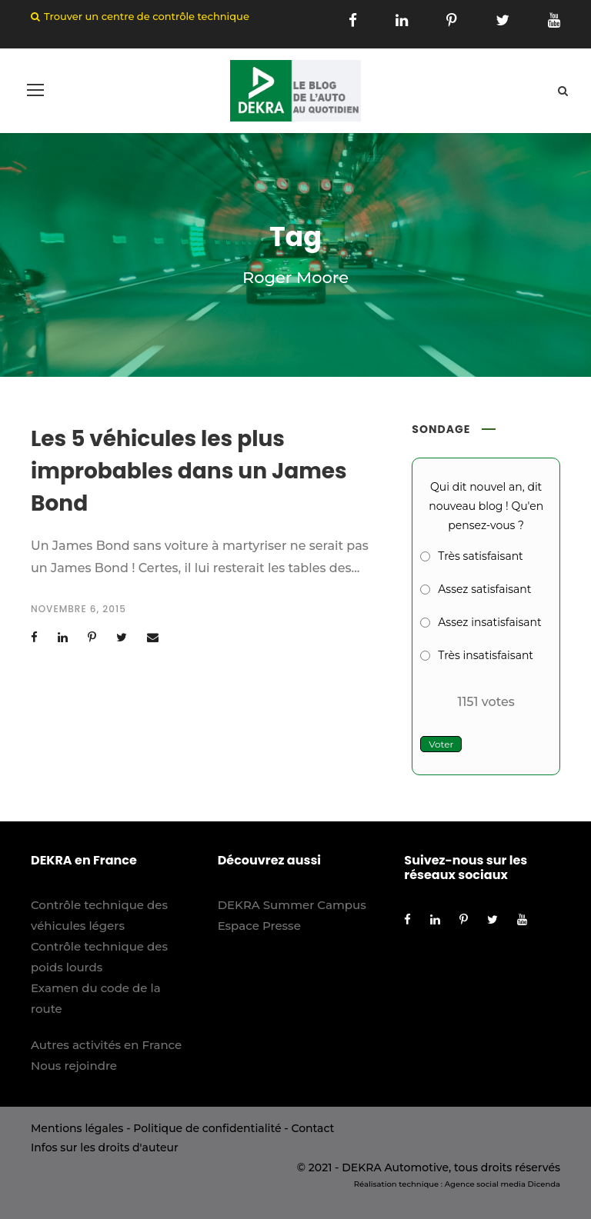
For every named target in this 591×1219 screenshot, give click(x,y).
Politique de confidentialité (207, 1128)
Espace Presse (259, 925)
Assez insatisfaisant (489, 622)
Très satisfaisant (480, 556)
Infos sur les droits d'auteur (105, 1147)
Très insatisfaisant (485, 655)
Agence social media (485, 1184)
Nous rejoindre (74, 1065)
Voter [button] (441, 744)
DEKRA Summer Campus (292, 905)
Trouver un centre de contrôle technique (146, 16)
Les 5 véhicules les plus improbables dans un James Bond (189, 471)
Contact (312, 1128)
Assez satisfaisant (484, 589)
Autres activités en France (106, 1044)
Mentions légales (77, 1128)
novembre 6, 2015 (78, 608)
